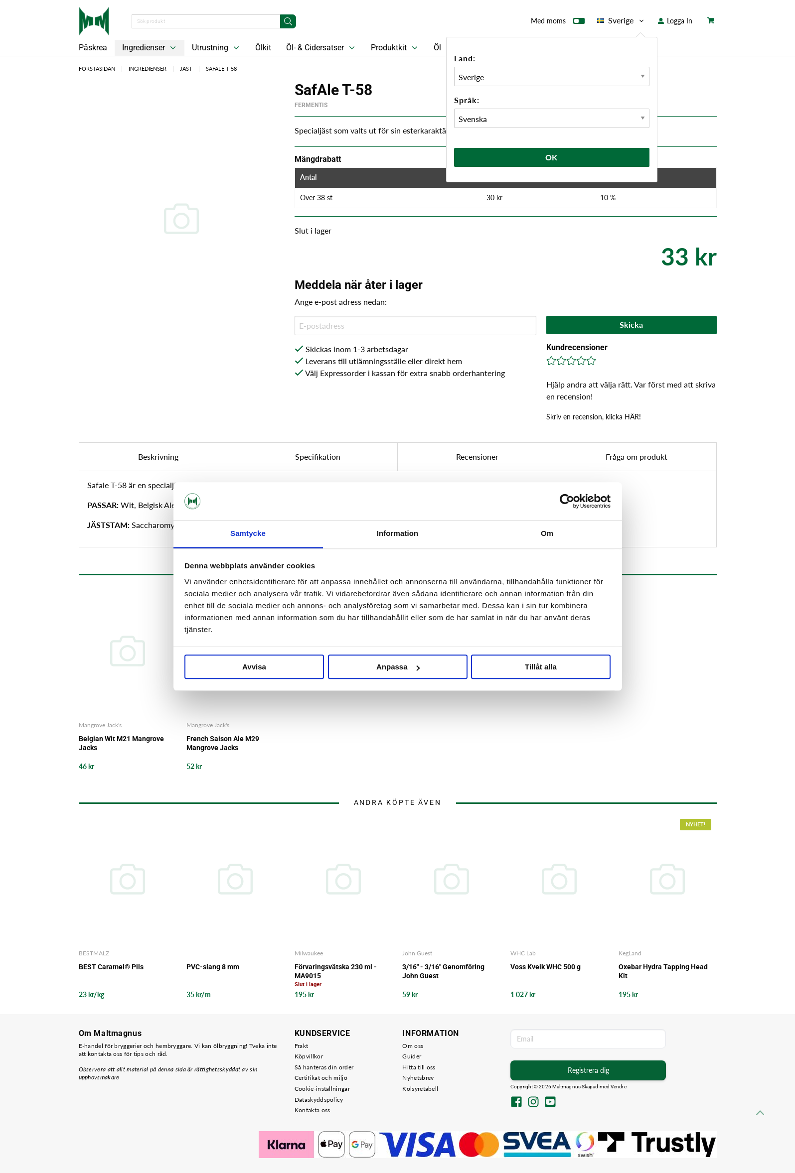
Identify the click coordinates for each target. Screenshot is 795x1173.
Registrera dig (588, 1070)
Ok (551, 157)
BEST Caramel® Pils (111, 967)
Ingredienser (150, 48)
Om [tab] (547, 533)
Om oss (412, 1045)
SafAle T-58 (221, 68)
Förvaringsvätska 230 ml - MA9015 (336, 971)
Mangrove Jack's (100, 725)
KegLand (630, 953)
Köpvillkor (309, 1056)
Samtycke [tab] (248, 533)
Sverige (621, 20)
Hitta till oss (418, 1067)
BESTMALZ (94, 953)
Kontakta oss (312, 1110)
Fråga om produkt (636, 456)
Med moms (558, 22)
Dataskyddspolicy (319, 1099)
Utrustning (216, 48)
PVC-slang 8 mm (212, 967)
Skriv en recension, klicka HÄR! (593, 416)
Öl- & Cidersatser (321, 48)
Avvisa (254, 667)
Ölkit (263, 47)
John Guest (417, 953)
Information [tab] (398, 533)
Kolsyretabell (420, 1088)
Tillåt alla (541, 667)
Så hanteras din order (324, 1067)
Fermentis (311, 105)
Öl (437, 47)
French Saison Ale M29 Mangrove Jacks (222, 743)
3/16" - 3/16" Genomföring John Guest (443, 971)
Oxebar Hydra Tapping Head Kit (663, 971)
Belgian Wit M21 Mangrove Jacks (121, 743)
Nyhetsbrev (418, 1077)
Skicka (631, 324)
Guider (411, 1056)
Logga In (675, 20)
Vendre (619, 1086)
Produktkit (395, 48)
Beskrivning (158, 456)
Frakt (302, 1045)
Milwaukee (309, 953)
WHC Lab (523, 953)
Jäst (186, 68)
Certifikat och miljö (321, 1077)
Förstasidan (97, 68)
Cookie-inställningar (322, 1088)
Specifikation (317, 456)
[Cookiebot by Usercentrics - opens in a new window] (567, 501)
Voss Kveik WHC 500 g (545, 967)
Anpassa (398, 667)
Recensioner (477, 456)
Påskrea (93, 47)
